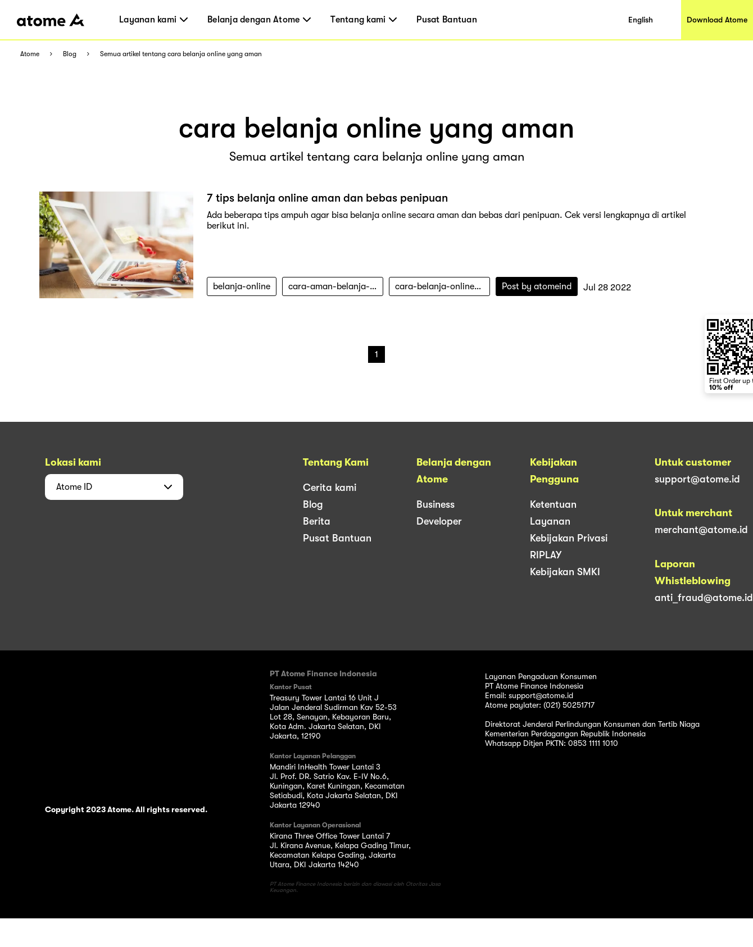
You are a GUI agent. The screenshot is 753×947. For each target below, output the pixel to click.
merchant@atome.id (701, 529)
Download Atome (717, 19)
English (640, 19)
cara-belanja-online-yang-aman (442, 286)
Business (435, 504)
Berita (316, 521)
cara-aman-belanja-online (335, 286)
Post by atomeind (536, 286)
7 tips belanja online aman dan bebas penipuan (327, 198)
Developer (439, 521)
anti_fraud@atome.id (704, 597)
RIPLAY (545, 555)
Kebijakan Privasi (568, 538)
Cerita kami (329, 487)
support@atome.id (697, 479)
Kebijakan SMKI (565, 571)
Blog (69, 54)
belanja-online (241, 286)
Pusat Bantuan (446, 20)
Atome (29, 54)
